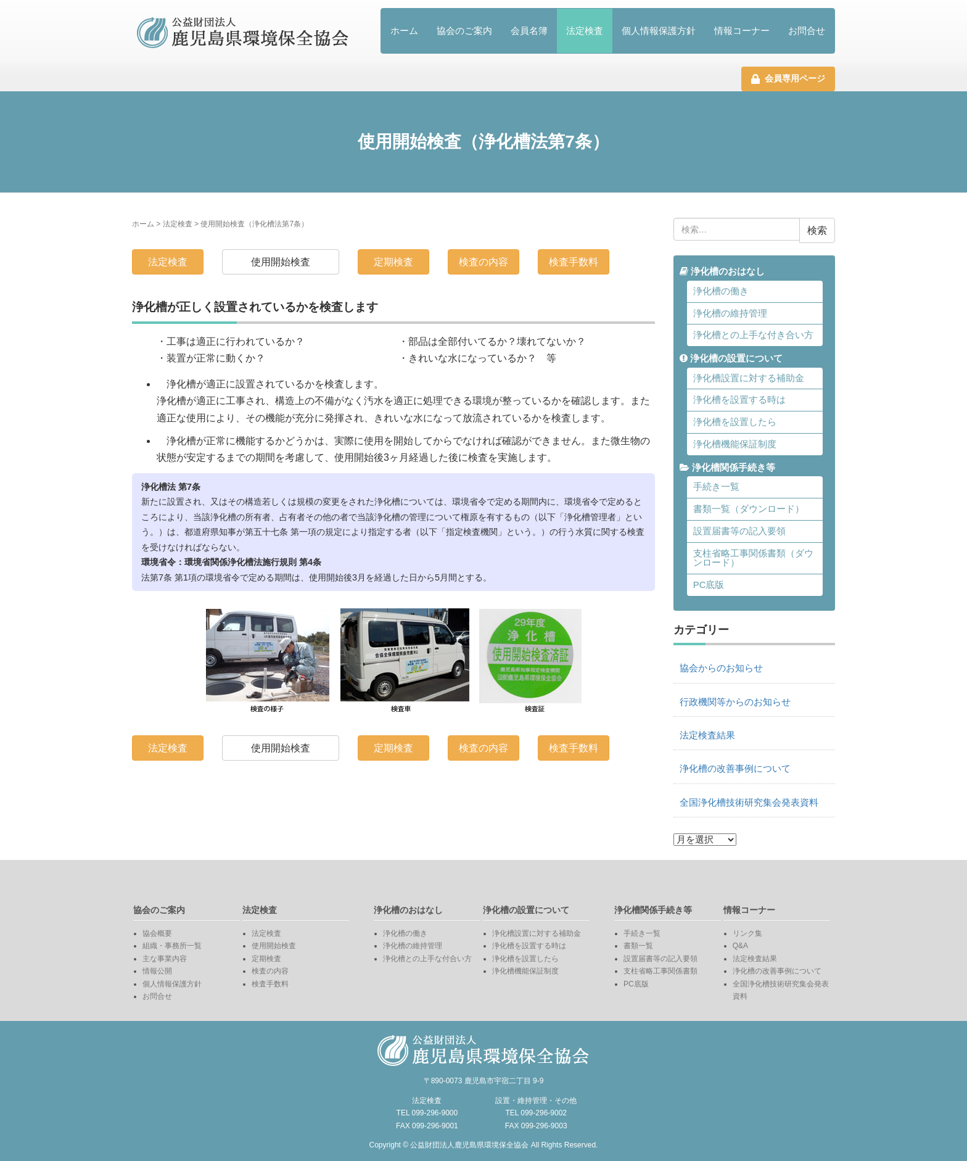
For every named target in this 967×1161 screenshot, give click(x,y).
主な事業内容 (164, 958)
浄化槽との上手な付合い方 (427, 958)
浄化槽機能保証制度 (734, 444)
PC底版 (709, 585)
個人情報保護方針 (659, 30)
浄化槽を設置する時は (739, 400)
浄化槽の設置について (731, 358)
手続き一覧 (716, 487)
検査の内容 (483, 262)
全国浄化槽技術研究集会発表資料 (749, 803)
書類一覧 (638, 945)
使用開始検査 (280, 262)
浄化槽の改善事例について (735, 769)
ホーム (404, 30)
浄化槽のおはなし (722, 271)
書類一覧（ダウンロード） (748, 509)
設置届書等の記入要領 (739, 531)
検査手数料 (573, 262)
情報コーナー (742, 30)
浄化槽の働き (721, 291)
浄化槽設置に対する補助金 (748, 378)
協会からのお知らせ (721, 668)
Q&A (740, 945)
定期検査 (393, 262)
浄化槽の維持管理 (730, 313)
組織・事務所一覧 (172, 945)
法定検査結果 (707, 735)
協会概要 (157, 933)
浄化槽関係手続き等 (727, 468)
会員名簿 (529, 30)
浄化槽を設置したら (734, 422)
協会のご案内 (464, 30)
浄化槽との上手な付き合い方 (753, 335)
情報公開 (157, 971)
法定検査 (584, 30)
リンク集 (747, 933)
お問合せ (806, 30)
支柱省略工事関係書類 (660, 971)
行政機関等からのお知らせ (735, 702)
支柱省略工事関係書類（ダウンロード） (753, 558)
